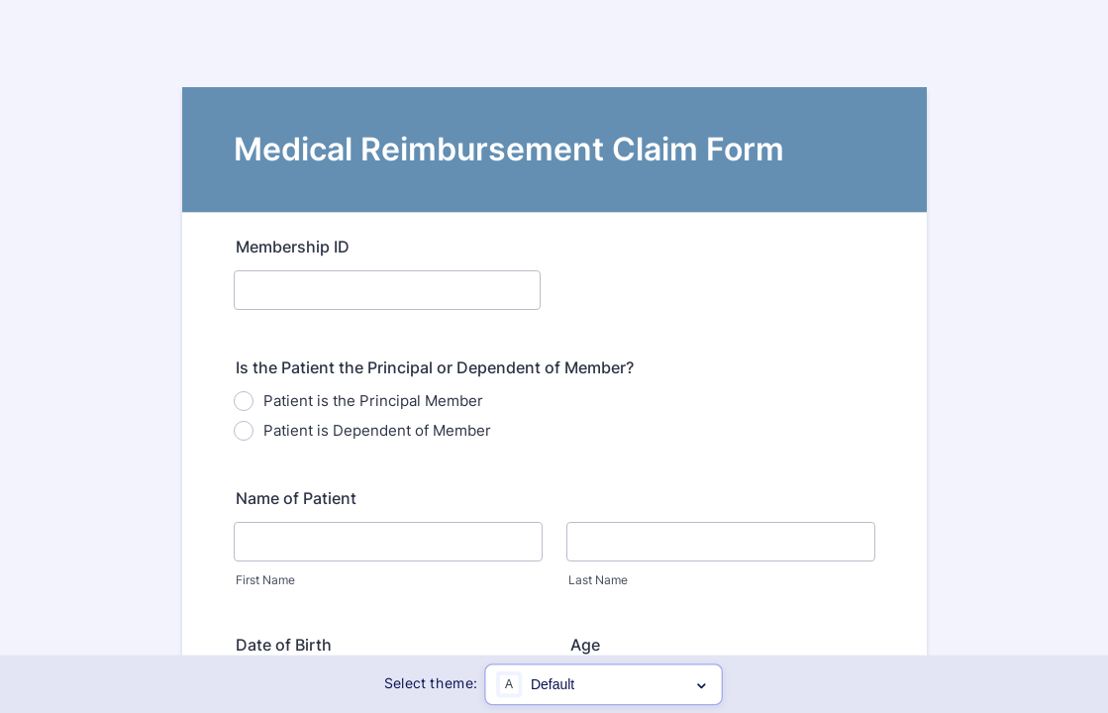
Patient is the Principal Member (373, 400)
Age (585, 645)
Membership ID (293, 246)
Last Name (598, 579)
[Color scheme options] (604, 685)
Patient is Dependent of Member (377, 430)
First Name (265, 579)
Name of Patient (296, 498)
